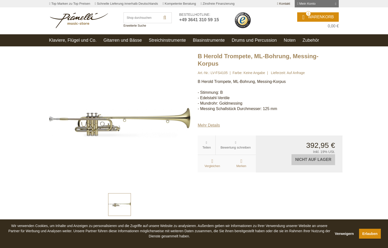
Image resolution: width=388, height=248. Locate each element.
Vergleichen (212, 166)
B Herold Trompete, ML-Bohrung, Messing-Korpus (242, 81)
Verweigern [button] (344, 234)
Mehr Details (209, 125)
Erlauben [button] (370, 234)
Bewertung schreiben (235, 147)
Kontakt (283, 3)
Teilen (206, 147)
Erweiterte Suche (134, 25)
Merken (241, 166)
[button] (169, 242)
